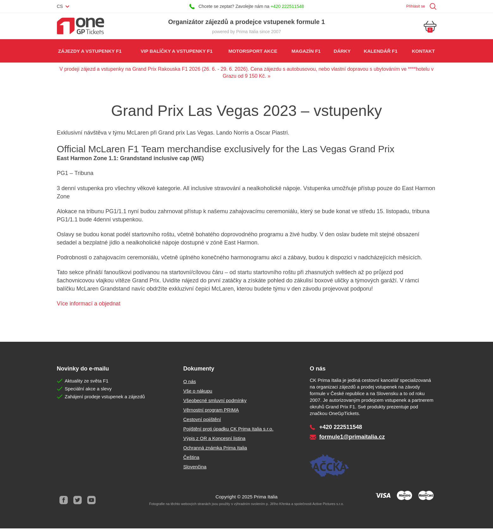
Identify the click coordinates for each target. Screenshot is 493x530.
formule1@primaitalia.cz (352, 438)
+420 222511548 (287, 6)
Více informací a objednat (89, 305)
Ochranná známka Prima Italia (215, 449)
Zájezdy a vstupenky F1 (90, 52)
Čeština (191, 458)
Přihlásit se (414, 6)
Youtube (91, 501)
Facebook (64, 501)
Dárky (341, 52)
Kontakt (423, 52)
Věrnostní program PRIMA (211, 411)
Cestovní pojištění (202, 421)
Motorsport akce (252, 52)
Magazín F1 (305, 52)
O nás (189, 383)
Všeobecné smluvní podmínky (214, 402)
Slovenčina (194, 468)
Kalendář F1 (380, 52)
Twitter (78, 501)
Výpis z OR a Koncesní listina (214, 440)
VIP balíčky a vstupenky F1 (176, 52)
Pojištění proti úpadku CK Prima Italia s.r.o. (228, 430)
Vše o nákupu (197, 392)
